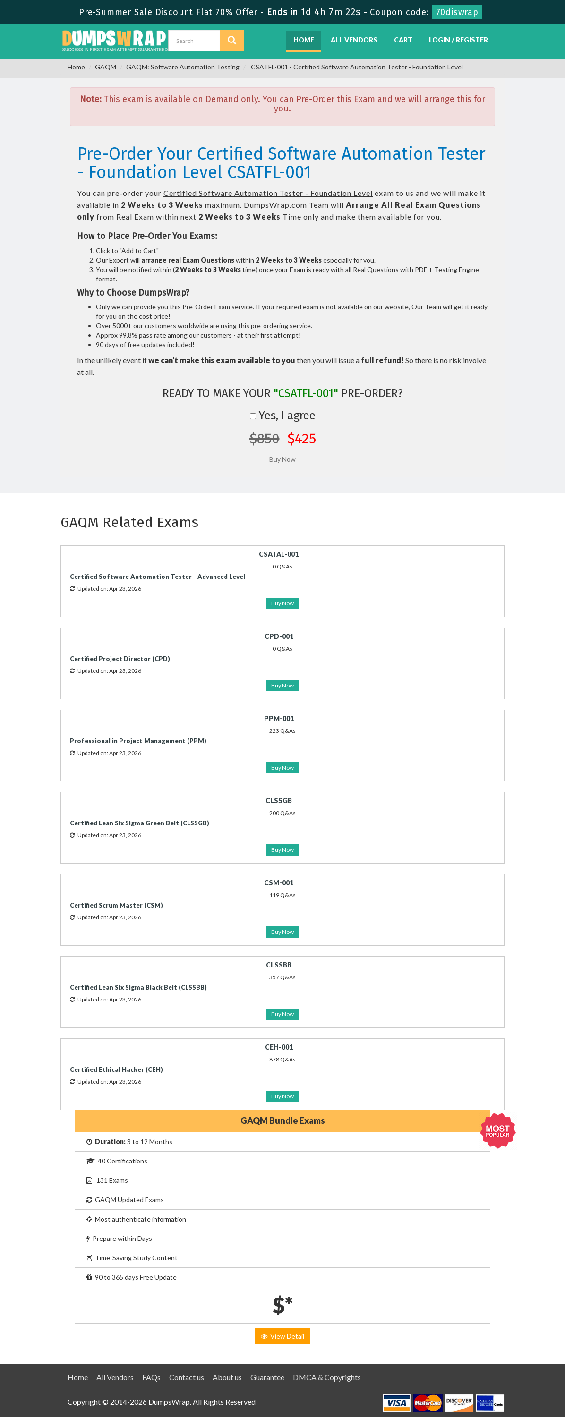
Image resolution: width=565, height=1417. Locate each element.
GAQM (105, 67)
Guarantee (267, 1377)
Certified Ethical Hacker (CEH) (116, 1069)
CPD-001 (279, 636)
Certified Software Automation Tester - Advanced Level (157, 576)
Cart (403, 40)
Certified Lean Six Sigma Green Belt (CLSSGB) (139, 823)
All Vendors (354, 40)
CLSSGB (278, 801)
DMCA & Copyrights (327, 1377)
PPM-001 (279, 718)
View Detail (282, 1336)
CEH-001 (279, 1047)
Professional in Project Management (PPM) (138, 741)
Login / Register (458, 40)
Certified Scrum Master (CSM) (116, 905)
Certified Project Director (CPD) (120, 658)
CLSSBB (278, 965)
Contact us (186, 1377)
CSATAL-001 (279, 554)
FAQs (151, 1377)
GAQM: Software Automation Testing (183, 67)
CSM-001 (278, 883)
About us (227, 1377)
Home (303, 40)
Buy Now (282, 603)
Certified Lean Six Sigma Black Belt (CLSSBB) (138, 987)
